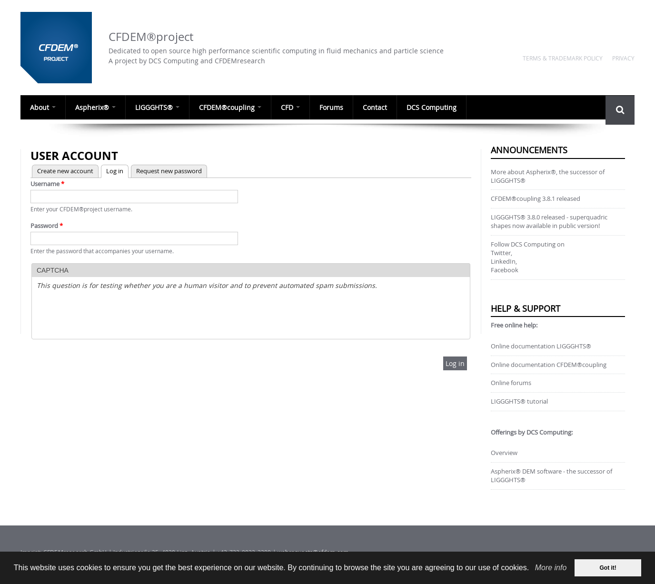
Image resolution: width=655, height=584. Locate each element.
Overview (504, 453)
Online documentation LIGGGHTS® (541, 346)
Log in (112, 170)
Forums (331, 107)
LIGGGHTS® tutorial (519, 401)
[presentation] (109, 315)
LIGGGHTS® (157, 107)
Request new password (169, 171)
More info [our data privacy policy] (551, 568)
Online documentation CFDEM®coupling (548, 365)
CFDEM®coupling (230, 107)
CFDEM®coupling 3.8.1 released (535, 199)
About (43, 107)
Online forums (511, 383)
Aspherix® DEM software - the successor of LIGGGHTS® (551, 475)
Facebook (504, 270)
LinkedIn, (504, 261)
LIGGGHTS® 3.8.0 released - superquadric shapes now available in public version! (549, 221)
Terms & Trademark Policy (563, 58)
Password (46, 225)
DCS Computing (432, 107)
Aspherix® (95, 107)
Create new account (65, 171)
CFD (290, 107)
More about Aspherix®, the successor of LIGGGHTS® (548, 176)
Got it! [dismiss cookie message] (608, 567)
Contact (375, 107)
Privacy (623, 58)
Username (47, 183)
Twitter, (501, 253)
